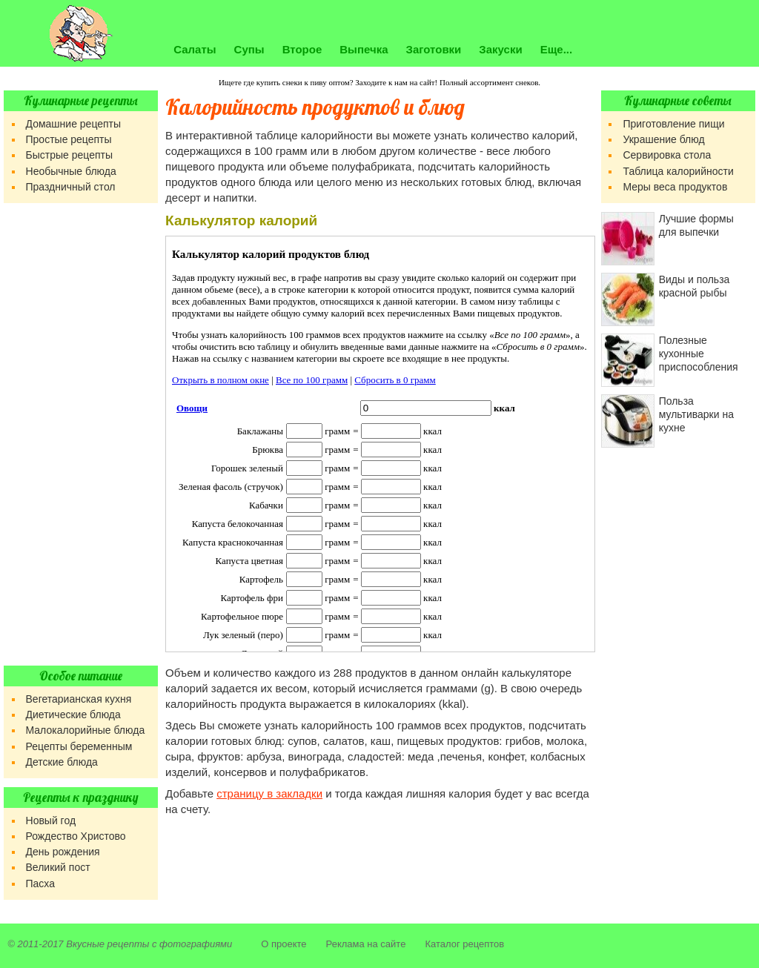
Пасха (40, 883)
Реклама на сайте (366, 943)
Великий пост (58, 867)
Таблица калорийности (678, 171)
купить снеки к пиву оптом (303, 82)
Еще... (556, 49)
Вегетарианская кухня (79, 699)
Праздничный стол (71, 187)
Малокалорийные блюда (85, 730)
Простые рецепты (69, 139)
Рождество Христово (76, 836)
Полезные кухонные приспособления (698, 353)
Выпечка (363, 49)
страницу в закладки (269, 793)
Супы (249, 49)
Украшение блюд (663, 139)
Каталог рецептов (464, 943)
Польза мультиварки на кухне (696, 414)
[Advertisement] (81, 434)
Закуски (500, 49)
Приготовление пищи (673, 124)
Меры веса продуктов (675, 187)
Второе (302, 49)
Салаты (194, 49)
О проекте (283, 943)
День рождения (63, 852)
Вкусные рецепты (107, 943)
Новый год (51, 820)
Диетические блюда (73, 714)
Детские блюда (62, 762)
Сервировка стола (667, 155)
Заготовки (434, 49)
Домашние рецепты (74, 124)
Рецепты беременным (79, 746)
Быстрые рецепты (69, 155)
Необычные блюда (71, 171)
